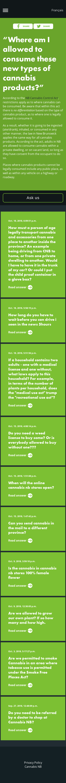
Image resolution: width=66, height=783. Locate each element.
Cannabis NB (33, 767)
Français (57, 10)
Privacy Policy (33, 763)
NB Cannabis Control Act (42, 98)
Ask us (33, 198)
